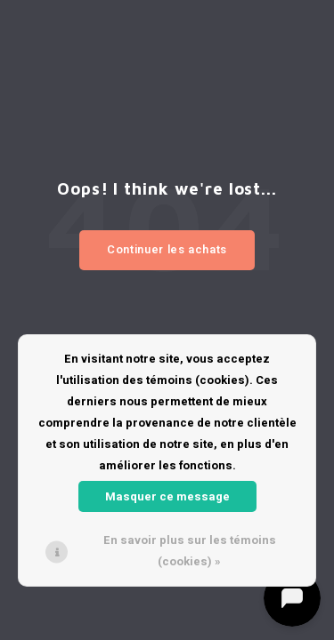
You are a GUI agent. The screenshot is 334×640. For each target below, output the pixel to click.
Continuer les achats (167, 249)
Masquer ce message (167, 496)
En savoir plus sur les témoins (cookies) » (189, 551)
